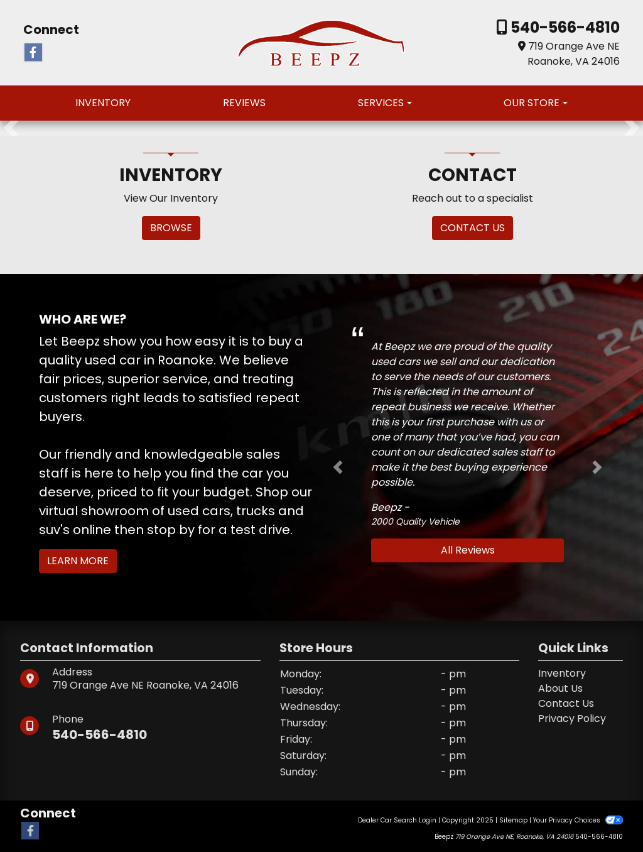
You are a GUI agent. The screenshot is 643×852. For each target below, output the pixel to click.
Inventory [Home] (562, 673)
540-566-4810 (563, 27)
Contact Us (566, 703)
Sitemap (513, 820)
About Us (560, 688)
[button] (11, 128)
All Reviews (468, 550)
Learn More (78, 561)
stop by (171, 529)
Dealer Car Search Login (397, 820)
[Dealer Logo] (321, 42)
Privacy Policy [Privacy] (572, 718)
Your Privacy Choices (578, 820)
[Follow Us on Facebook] (33, 52)
